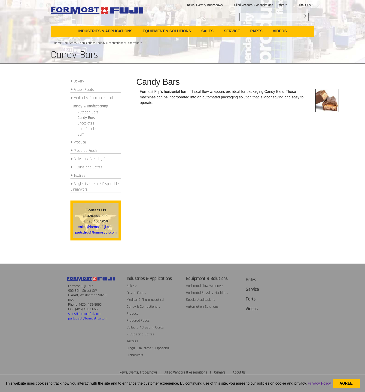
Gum (80, 134)
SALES (207, 31)
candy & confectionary (112, 43)
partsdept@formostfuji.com (95, 232)
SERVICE (232, 31)
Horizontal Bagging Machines (207, 292)
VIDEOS (280, 31)
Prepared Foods (85, 150)
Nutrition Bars (87, 112)
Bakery (79, 81)
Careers (282, 5)
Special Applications (200, 299)
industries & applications (80, 43)
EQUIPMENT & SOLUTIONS (167, 31)
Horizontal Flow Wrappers (205, 285)
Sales (251, 280)
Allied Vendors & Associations (253, 5)
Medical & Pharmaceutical (93, 97)
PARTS (256, 31)
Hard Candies (87, 128)
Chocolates (85, 123)
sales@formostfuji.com (95, 227)
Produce (80, 142)
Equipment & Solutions (207, 279)
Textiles (79, 175)
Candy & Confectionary (143, 306)
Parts (251, 299)
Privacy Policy (319, 383)
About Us (305, 5)
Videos (252, 309)
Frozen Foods (84, 89)
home (58, 43)
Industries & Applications (149, 279)
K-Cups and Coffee (88, 167)
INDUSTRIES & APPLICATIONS (105, 31)
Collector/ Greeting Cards (93, 158)
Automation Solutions (202, 306)
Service (252, 289)
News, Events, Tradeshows (205, 5)
